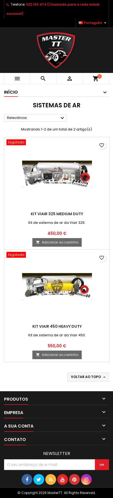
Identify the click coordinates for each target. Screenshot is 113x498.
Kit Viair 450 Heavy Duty (57, 326)
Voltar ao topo (89, 377)
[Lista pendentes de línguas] (93, 22)
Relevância (36, 118)
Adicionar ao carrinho (57, 242)
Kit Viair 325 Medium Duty (57, 214)
